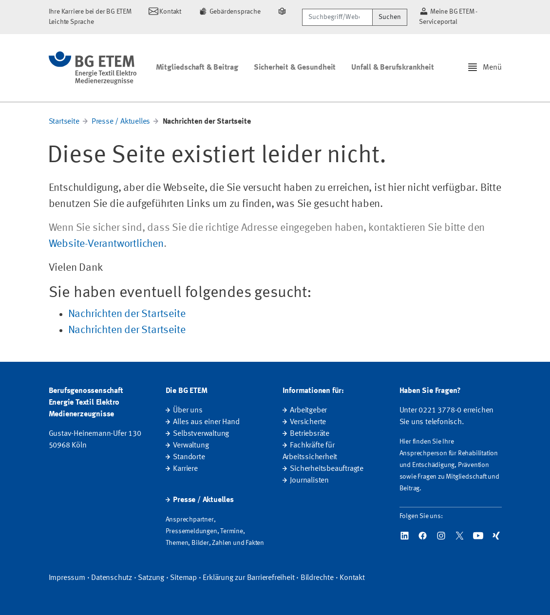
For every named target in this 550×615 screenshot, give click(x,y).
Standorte (189, 457)
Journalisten (309, 481)
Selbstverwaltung (201, 434)
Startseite (64, 122)
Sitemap (183, 578)
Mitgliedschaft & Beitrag (197, 68)
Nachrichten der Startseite (127, 314)
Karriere (185, 469)
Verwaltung (191, 445)
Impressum (67, 578)
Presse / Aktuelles (121, 122)
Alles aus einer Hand (206, 422)
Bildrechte (317, 578)
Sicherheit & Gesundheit (295, 68)
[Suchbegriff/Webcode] (337, 17)
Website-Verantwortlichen (106, 244)
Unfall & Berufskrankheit (392, 68)
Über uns (187, 410)
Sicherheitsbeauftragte (326, 469)
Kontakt (352, 578)
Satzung (151, 578)
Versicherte (308, 422)
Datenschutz (111, 578)
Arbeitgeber (308, 410)
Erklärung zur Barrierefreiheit (248, 578)
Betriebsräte (309, 434)
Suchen (390, 17)
